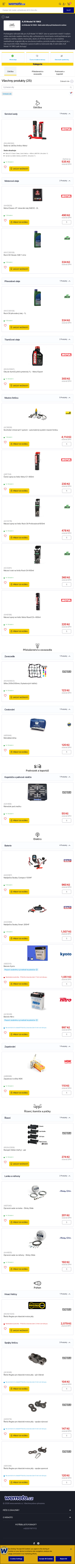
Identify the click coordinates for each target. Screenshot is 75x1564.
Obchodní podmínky (62, 59)
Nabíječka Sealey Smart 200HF (16, 924)
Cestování (36, 709)
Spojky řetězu (36, 1342)
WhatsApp (13, 59)
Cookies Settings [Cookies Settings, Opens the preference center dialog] (16, 1559)
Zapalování (36, 1046)
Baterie (36, 845)
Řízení (36, 1118)
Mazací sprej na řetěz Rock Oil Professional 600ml (24, 524)
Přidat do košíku (19, 222)
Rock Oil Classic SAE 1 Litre (15, 255)
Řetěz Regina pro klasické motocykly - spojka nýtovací (26, 1422)
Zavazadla (36, 656)
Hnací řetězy (36, 1294)
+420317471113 (30, 1528)
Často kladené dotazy (37, 59)
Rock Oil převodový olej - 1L (15, 313)
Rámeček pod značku (12, 806)
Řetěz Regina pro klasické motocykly (18, 1316)
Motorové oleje (36, 181)
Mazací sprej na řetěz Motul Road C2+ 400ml (22, 617)
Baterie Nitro (9, 1017)
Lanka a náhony (36, 1176)
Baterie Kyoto (9, 966)
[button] (64, 4)
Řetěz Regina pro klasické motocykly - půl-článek (24, 1375)
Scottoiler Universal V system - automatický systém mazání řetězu (31, 430)
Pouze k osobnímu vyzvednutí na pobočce (21, 970)
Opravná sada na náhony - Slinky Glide (19, 1255)
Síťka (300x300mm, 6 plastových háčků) (20, 683)
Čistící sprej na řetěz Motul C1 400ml (19, 477)
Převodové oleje (36, 281)
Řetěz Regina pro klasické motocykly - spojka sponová (26, 1468)
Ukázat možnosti (19, 169)
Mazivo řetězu (36, 397)
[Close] (71, 1549)
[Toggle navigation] (4, 4)
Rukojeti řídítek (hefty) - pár (15, 1150)
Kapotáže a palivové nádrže (36, 777)
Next (72, 71)
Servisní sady (36, 114)
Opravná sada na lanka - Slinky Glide (19, 1208)
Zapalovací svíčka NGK (13, 1079)
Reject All (63, 1559)
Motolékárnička (10, 738)
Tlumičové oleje (36, 339)
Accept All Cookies (46, 1559)
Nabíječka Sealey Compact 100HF (18, 878)
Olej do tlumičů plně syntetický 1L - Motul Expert (23, 372)
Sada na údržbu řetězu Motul (15, 145)
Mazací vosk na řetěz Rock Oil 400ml (19, 570)
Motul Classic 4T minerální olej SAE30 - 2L (21, 208)
